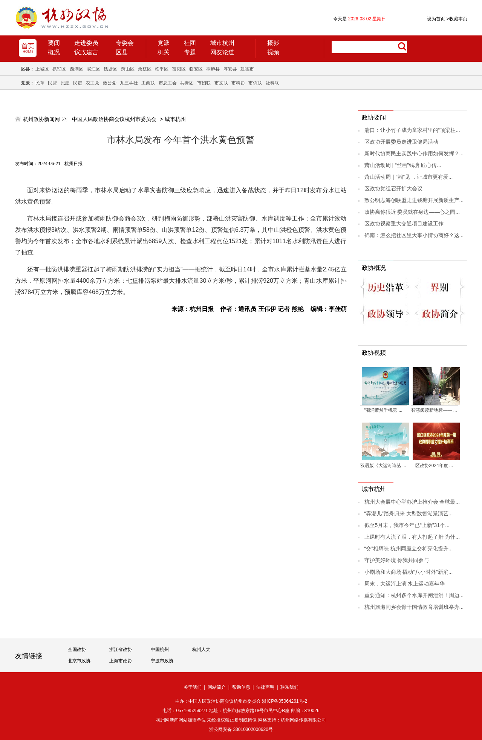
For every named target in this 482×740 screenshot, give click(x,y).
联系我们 (289, 687)
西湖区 (76, 69)
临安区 (196, 69)
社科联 (272, 83)
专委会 (125, 43)
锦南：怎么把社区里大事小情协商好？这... (414, 235)
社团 (190, 43)
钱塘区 (110, 69)
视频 (273, 52)
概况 (54, 52)
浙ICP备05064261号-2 (284, 701)
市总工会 (168, 83)
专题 (190, 52)
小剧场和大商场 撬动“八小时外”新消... (408, 572)
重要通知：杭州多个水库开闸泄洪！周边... (414, 595)
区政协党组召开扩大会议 (393, 188)
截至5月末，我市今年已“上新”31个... (407, 525)
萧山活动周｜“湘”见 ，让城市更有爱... (408, 177)
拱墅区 (59, 69)
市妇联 (204, 83)
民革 (39, 83)
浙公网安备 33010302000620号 (241, 729)
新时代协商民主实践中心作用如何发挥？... (414, 153)
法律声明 (265, 687)
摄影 (273, 43)
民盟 (52, 83)
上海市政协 (120, 660)
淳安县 (230, 69)
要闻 (54, 43)
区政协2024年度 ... (434, 465)
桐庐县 (213, 69)
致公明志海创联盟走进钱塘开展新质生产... (414, 200)
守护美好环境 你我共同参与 (396, 560)
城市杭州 (222, 43)
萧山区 (128, 69)
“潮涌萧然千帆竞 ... (383, 410)
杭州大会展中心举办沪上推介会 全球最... (412, 502)
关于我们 (193, 687)
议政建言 (86, 52)
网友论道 (222, 52)
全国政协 (77, 649)
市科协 (238, 83)
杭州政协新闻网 (41, 119)
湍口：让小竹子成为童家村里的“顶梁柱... (412, 130)
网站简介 (217, 687)
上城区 (42, 69)
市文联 (221, 83)
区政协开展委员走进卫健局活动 (401, 142)
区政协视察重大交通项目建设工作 (404, 224)
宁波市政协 (162, 660)
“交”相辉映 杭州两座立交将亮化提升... (408, 548)
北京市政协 (79, 660)
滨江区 (93, 69)
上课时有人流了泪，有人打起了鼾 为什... (412, 537)
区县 (122, 52)
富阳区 (179, 69)
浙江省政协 (120, 649)
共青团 (187, 83)
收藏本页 (456, 18)
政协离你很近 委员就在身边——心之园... (412, 212)
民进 (77, 83)
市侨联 (255, 83)
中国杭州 (160, 649)
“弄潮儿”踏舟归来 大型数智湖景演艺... (408, 513)
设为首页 (436, 18)
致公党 (109, 83)
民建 (65, 83)
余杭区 (144, 69)
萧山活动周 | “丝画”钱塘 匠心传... (402, 165)
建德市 (247, 69)
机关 (164, 52)
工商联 (148, 83)
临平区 (161, 69)
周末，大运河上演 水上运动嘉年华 (404, 584)
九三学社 (129, 83)
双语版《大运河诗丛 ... (383, 465)
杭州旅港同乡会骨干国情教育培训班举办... (414, 607)
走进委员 (86, 43)
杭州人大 (201, 649)
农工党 (92, 83)
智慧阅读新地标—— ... (434, 410)
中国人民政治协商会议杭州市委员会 (114, 119)
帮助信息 (241, 687)
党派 (164, 43)
